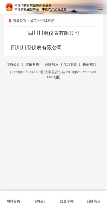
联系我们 (89, 64)
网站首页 (13, 198)
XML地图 (53, 77)
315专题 (70, 64)
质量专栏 (32, 64)
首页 (33, 21)
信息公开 (13, 64)
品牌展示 (47, 21)
